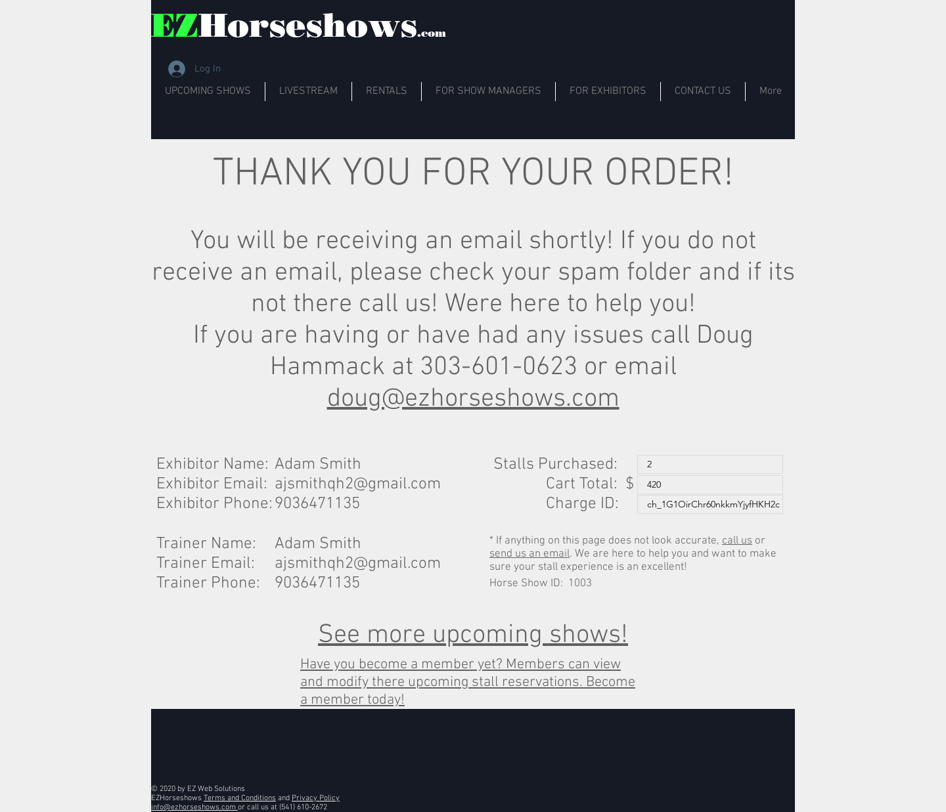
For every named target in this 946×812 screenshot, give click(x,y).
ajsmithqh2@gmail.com (358, 484)
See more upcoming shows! (473, 635)
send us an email (529, 554)
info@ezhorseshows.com (194, 807)
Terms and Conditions (240, 798)
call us (737, 540)
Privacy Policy (316, 798)
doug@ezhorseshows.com (473, 399)
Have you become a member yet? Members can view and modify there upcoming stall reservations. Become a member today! (467, 682)
